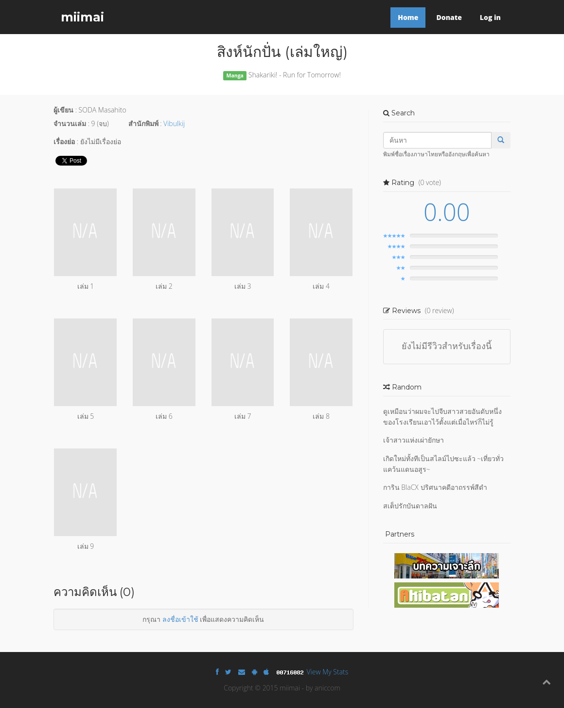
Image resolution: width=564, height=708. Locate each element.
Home (408, 17)
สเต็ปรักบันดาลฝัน (410, 505)
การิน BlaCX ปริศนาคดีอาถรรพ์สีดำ (435, 487)
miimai (82, 17)
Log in (490, 17)
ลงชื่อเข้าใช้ (180, 619)
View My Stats (328, 671)
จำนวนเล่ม (69, 123)
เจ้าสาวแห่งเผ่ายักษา (413, 440)
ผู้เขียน (63, 109)
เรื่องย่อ (64, 141)
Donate (448, 17)
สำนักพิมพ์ (143, 123)
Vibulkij (174, 123)
